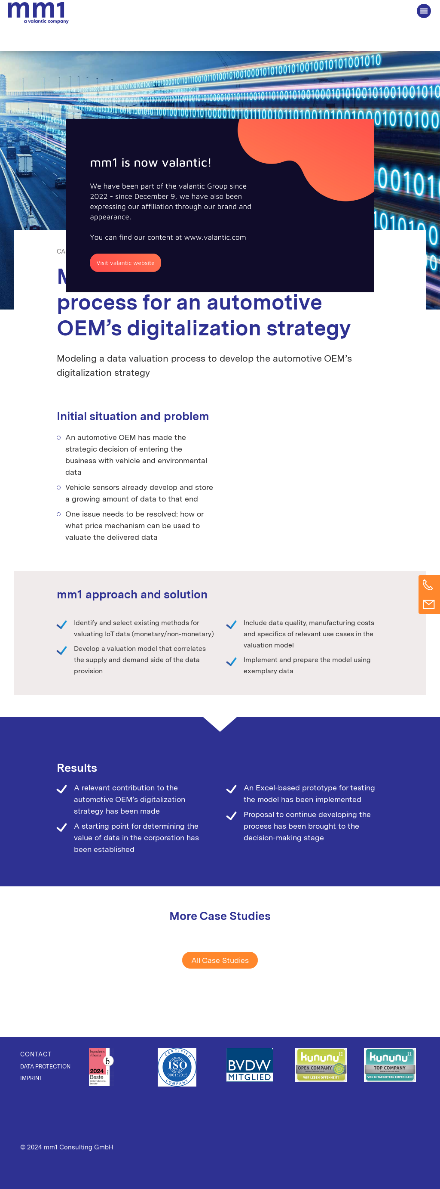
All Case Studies (220, 960)
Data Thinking (126, 251)
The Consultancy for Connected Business (38, 13)
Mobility (165, 251)
